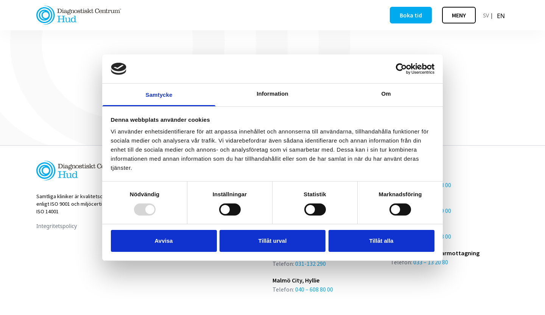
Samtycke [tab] (159, 95)
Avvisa (164, 240)
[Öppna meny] (458, 15)
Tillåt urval (272, 240)
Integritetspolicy (56, 226)
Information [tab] (272, 93)
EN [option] (501, 16)
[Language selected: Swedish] (495, 15)
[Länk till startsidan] (78, 15)
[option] (501, 16)
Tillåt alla (381, 240)
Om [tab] (386, 93)
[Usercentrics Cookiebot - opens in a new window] (401, 68)
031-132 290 (310, 263)
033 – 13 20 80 (430, 262)
